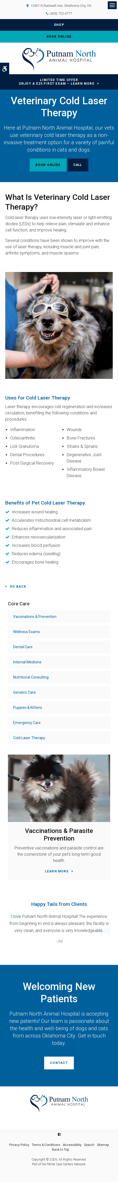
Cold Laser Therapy (29, 738)
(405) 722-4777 (61, 13)
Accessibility (72, 1145)
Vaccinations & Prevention (35, 617)
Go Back (18, 586)
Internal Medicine (27, 662)
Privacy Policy (19, 1145)
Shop (59, 25)
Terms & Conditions (46, 1145)
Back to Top (60, 1149)
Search (89, 1145)
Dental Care (23, 647)
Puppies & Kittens (27, 707)
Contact (59, 1063)
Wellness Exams (26, 632)
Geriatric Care (24, 692)
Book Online (59, 36)
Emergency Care (27, 723)
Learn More (57, 871)
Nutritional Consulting (31, 677)
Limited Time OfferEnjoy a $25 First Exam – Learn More (56, 82)
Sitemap (103, 1145)
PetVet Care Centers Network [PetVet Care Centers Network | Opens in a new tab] (66, 1164)
